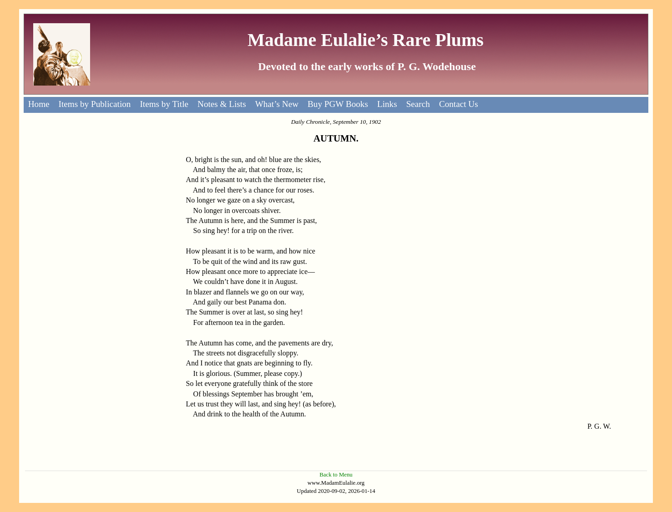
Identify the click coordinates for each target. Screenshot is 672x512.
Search (418, 104)
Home (39, 104)
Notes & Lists (221, 104)
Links (387, 104)
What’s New (276, 104)
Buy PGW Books (338, 104)
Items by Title (164, 104)
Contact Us (458, 104)
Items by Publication (95, 104)
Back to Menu (336, 474)
